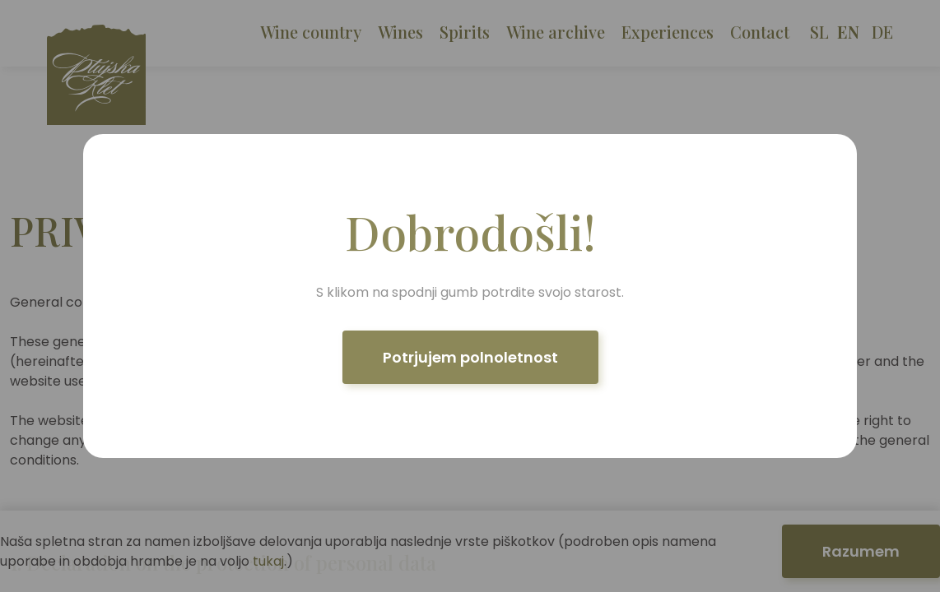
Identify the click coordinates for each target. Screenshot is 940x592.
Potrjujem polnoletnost (470, 357)
